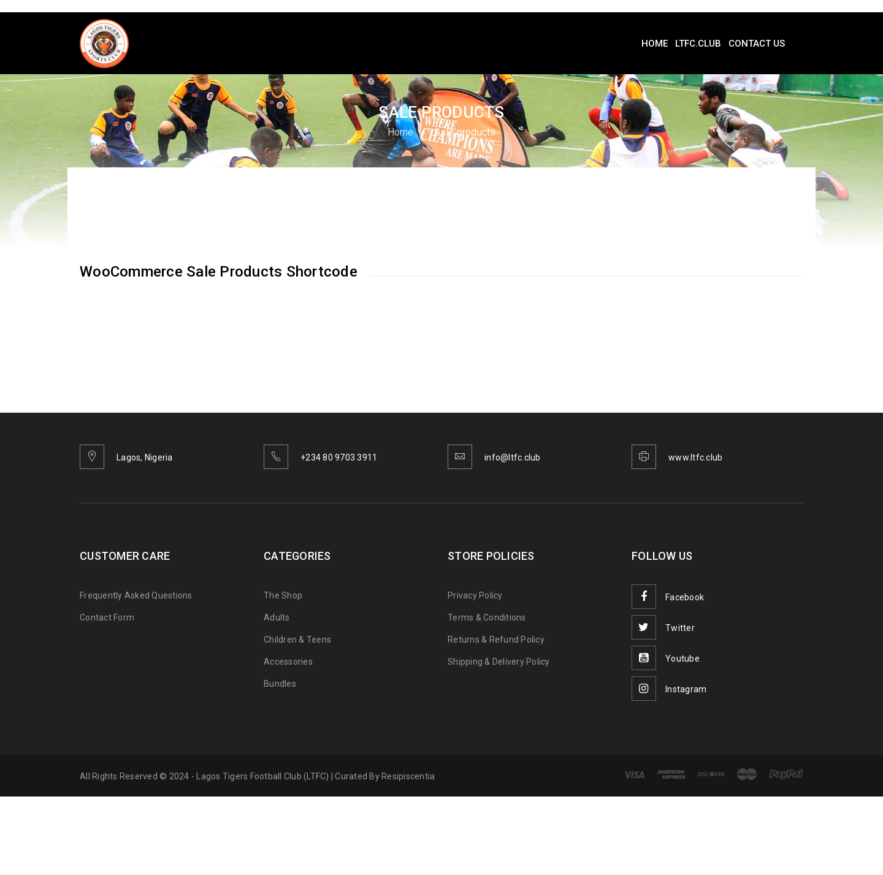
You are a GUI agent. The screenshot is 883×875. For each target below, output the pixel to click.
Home (401, 132)
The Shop (283, 595)
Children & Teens (297, 639)
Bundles (280, 684)
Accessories (288, 662)
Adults (277, 617)
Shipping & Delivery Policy (499, 662)
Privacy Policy (475, 595)
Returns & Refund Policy (496, 639)
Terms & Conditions (487, 617)
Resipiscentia (408, 776)
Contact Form (107, 617)
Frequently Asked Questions (136, 595)
